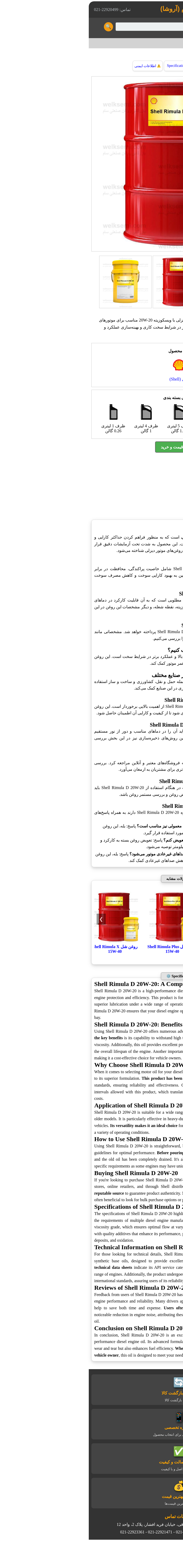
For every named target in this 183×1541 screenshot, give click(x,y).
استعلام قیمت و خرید (91, 447)
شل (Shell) (154, 43)
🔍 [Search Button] (21, 26)
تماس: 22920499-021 (25, 9)
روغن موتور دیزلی (140, 313)
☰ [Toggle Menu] (173, 26)
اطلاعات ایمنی (60, 66)
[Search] (98, 26)
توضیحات (123, 66)
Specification (92, 66)
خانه (172, 43)
